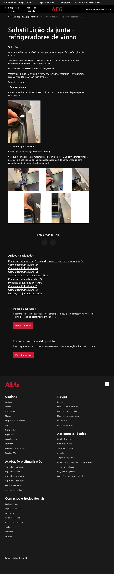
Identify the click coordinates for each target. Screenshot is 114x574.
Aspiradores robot (12, 471)
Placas (8, 416)
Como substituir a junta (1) (22, 286)
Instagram (9, 536)
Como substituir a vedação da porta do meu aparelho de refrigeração (46, 260)
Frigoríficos (9, 434)
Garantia (60, 453)
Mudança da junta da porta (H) (25, 282)
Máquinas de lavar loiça (15, 420)
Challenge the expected (67, 425)
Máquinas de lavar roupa (67, 406)
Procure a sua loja (64, 443)
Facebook (9, 531)
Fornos (8, 406)
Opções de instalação (45, 3)
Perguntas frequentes (66, 471)
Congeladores (11, 439)
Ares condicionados (13, 490)
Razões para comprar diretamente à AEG (74, 462)
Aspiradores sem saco (14, 476)
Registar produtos (12, 517)
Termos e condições (65, 467)
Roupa (60, 402)
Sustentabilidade (12, 504)
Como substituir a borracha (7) (25, 278)
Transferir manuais (65, 448)
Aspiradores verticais (14, 467)
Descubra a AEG (64, 420)
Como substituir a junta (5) (23, 289)
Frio (6, 425)
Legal (8, 558)
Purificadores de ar (13, 485)
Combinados (10, 430)
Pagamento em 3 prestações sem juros (17, 3)
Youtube (8, 527)
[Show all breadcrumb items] (4, 16)
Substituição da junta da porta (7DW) (28, 275)
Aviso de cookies (21, 558)
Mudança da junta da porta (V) (25, 293)
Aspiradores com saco (14, 480)
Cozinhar (8, 402)
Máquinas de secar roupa (68, 411)
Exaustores (9, 443)
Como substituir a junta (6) (23, 271)
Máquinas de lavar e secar (68, 416)
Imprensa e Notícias (13, 508)
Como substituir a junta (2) (23, 264)
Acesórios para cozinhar (15, 448)
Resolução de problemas (67, 439)
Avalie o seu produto (14, 522)
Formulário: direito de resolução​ (70, 476)
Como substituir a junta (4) (23, 268)
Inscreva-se (10, 513)
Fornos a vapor (11, 411)
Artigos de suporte (65, 457)
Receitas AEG (11, 453)
